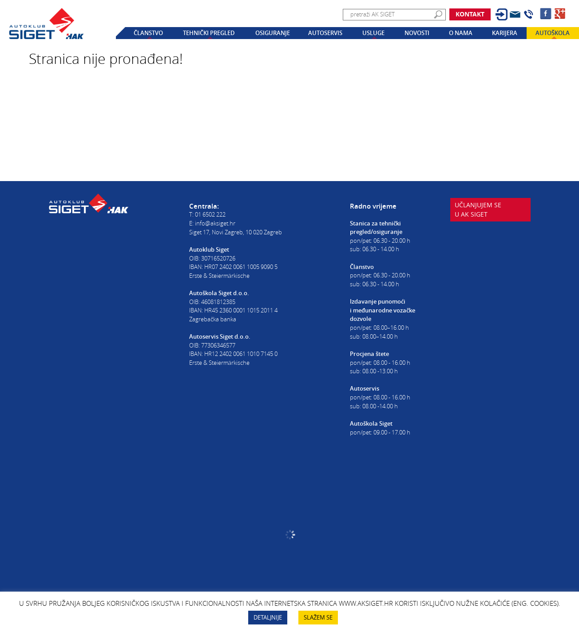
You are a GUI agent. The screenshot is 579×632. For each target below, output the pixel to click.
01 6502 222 (210, 214)
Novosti (417, 33)
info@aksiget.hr (215, 223)
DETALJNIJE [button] (268, 617)
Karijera (504, 33)
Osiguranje (272, 33)
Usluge (373, 33)
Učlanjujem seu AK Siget (479, 217)
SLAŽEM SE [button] (318, 617)
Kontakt (470, 14)
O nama (460, 33)
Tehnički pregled (209, 33)
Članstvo (148, 33)
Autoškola (552, 33)
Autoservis (325, 33)
